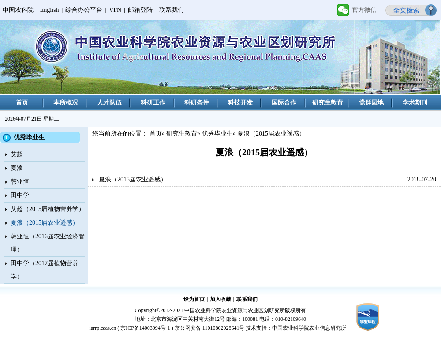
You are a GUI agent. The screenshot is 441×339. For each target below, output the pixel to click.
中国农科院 (18, 10)
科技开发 (240, 102)
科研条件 (196, 102)
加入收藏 (220, 299)
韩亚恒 (20, 181)
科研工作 (153, 102)
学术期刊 (415, 102)
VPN (115, 10)
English (49, 10)
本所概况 (65, 102)
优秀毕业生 (217, 133)
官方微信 (364, 10)
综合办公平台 (83, 10)
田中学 (20, 195)
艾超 (17, 154)
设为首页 (194, 299)
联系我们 (171, 10)
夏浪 (17, 168)
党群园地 (371, 102)
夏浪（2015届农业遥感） (44, 222)
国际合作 (284, 102)
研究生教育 (327, 102)
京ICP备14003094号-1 (145, 328)
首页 (22, 102)
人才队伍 (109, 102)
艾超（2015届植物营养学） (48, 209)
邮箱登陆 (140, 10)
